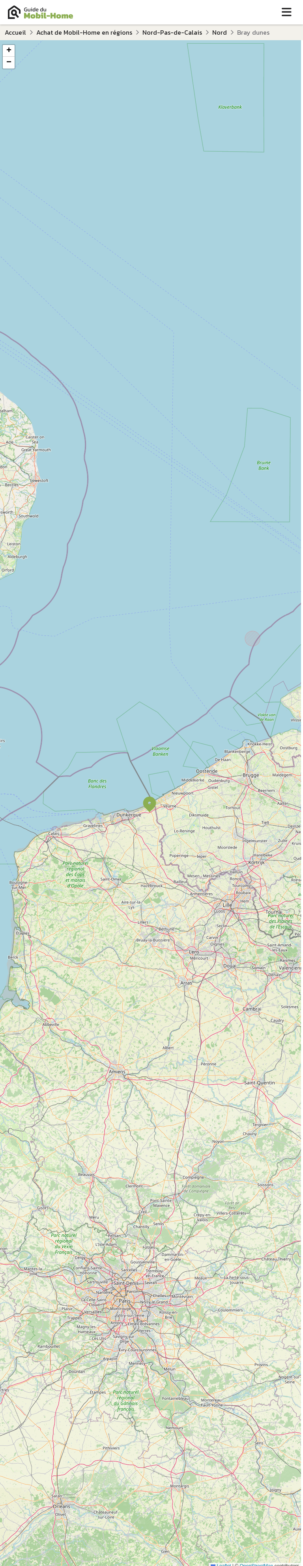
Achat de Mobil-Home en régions (84, 32)
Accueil (15, 32)
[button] (149, 804)
